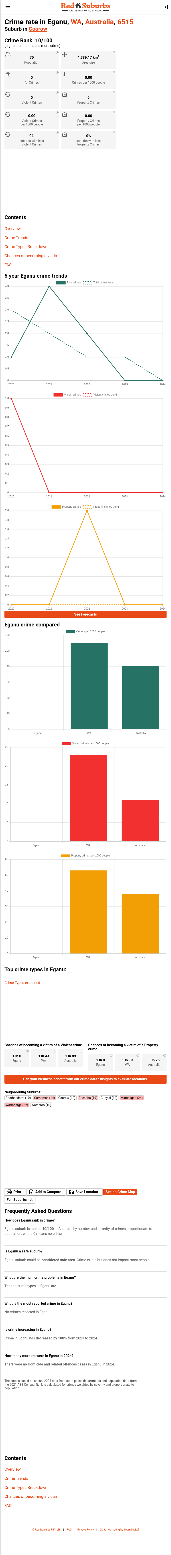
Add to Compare (48, 1213)
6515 (125, 22)
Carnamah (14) (44, 1119)
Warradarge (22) (17, 1126)
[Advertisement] (85, 183)
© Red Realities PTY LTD (46, 1550)
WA (76, 22)
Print (17, 1213)
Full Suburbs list (20, 1220)
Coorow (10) (66, 1119)
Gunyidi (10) (109, 1119)
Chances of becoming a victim (31, 255)
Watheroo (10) (41, 1126)
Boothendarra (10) (18, 1119)
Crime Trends (16, 237)
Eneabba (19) (88, 1119)
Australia (99, 22)
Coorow (38, 29)
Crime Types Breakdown (25, 246)
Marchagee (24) (132, 1119)
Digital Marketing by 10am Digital (119, 1550)
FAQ (8, 265)
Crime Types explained (22, 984)
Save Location (86, 1213)
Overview (12, 228)
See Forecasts (85, 615)
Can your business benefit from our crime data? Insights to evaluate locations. (85, 1100)
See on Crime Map (120, 1213)
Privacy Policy (85, 1550)
